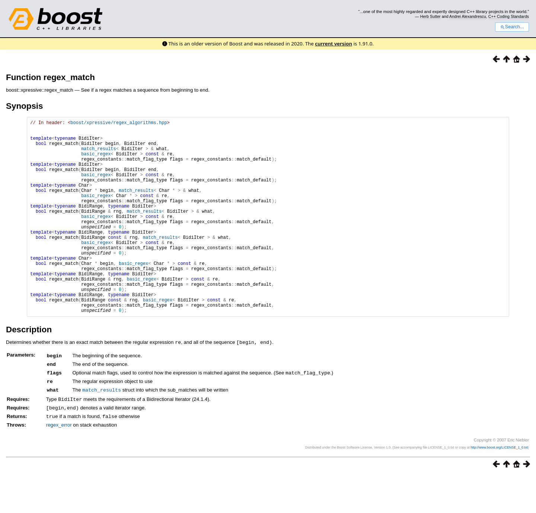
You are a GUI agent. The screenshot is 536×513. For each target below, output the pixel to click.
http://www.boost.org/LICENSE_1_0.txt (499, 485)
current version (333, 43)
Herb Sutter (430, 16)
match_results (98, 155)
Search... (512, 26)
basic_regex (96, 161)
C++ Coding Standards (508, 16)
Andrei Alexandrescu (467, 16)
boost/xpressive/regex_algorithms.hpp (118, 123)
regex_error (59, 463)
